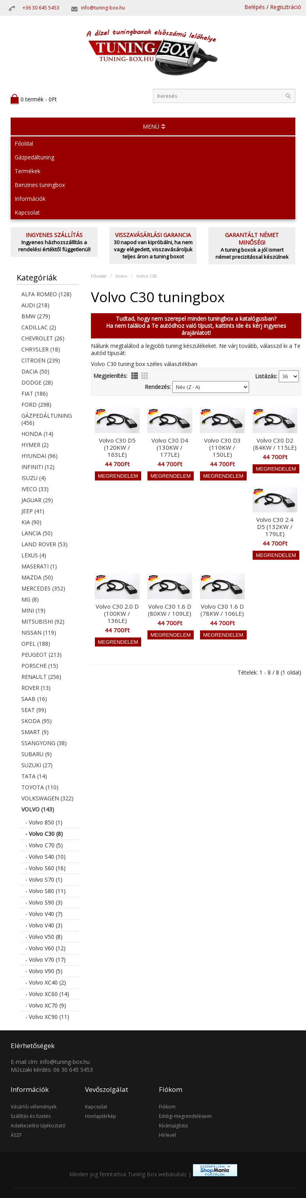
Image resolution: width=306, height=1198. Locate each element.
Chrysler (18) (40, 349)
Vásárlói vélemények (34, 1106)
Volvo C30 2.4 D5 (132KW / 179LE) (274, 526)
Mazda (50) (37, 577)
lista (134, 375)
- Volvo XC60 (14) (47, 994)
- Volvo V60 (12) (45, 948)
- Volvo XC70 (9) (45, 1005)
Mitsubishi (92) (42, 621)
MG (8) (30, 599)
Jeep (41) (32, 511)
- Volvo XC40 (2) (45, 982)
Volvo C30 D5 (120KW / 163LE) (117, 447)
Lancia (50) (37, 533)
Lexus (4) (33, 555)
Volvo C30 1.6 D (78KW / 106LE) (222, 610)
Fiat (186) (34, 393)
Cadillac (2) (38, 327)
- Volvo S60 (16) (45, 868)
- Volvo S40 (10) (45, 856)
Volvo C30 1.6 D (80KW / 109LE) (169, 610)
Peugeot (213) (41, 654)
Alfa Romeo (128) (46, 294)
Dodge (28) (37, 382)
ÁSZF (16, 1135)
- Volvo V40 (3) (43, 925)
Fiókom (167, 1106)
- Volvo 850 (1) (43, 822)
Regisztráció (285, 7)
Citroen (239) (40, 360)
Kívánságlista (173, 1125)
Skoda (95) (36, 721)
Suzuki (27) (37, 765)
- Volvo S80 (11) (45, 891)
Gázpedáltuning (34, 157)
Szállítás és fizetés (31, 1116)
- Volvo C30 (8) (44, 833)
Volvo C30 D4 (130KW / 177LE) (169, 447)
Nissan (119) (38, 632)
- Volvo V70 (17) (45, 959)
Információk (30, 198)
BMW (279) (35, 316)
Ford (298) (36, 404)
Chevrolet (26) (42, 338)
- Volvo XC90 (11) (47, 1016)
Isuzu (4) (33, 478)
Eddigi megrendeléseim (185, 1116)
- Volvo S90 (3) (43, 902)
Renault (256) (41, 676)
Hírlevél (167, 1135)
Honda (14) (37, 433)
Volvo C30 (146, 276)
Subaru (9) (36, 754)
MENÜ (151, 126)
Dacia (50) (35, 371)
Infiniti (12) (38, 467)
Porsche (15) (39, 665)
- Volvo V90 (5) (43, 971)
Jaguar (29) (37, 500)
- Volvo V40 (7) (43, 914)
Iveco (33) (35, 489)
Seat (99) (33, 710)
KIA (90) (31, 522)
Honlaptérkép (100, 1116)
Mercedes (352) (43, 588)
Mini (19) (33, 610)
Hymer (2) (35, 445)
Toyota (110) (40, 787)
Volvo (121, 276)
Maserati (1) (39, 566)
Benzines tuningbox (40, 185)
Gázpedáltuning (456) (46, 419)
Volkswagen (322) (47, 798)
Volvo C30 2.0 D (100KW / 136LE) (117, 613)
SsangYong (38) (44, 743)
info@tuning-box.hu (103, 7)
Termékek (27, 171)
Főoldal (24, 143)
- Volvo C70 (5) (44, 845)
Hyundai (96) (39, 456)
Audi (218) (35, 305)
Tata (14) (34, 776)
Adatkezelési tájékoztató (38, 1125)
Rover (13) (36, 688)
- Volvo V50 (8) (43, 936)
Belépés (254, 7)
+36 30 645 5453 (41, 7)
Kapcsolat (27, 212)
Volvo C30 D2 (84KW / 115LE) (275, 444)
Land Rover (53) (44, 544)
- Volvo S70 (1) (43, 879)
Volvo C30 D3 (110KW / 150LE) (222, 447)
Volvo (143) (37, 809)
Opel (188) (35, 643)
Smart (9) (35, 732)
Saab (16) (34, 699)
